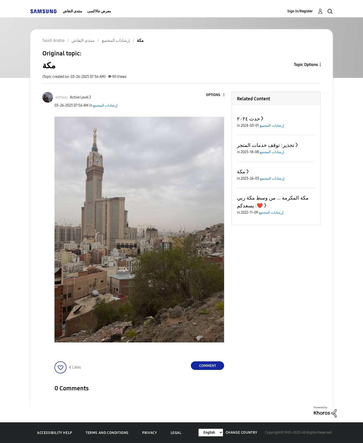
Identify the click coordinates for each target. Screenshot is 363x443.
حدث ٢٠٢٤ (248, 119)
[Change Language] (210, 432)
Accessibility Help (54, 433)
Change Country (241, 432)
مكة (241, 172)
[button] (215, 95)
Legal (176, 433)
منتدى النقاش (72, 11)
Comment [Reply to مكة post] (207, 366)
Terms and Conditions (107, 433)
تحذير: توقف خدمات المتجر (265, 145)
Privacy (149, 433)
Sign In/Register (300, 11)
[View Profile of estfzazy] (61, 97)
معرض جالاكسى (99, 11)
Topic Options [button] (306, 64)
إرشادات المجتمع (105, 105)
